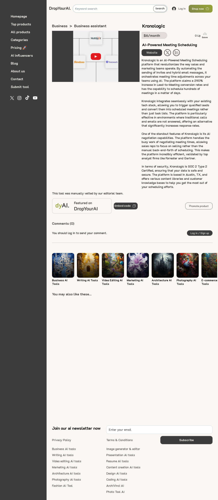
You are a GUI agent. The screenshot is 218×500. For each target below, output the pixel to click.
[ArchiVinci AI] (115, 485)
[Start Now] (176, 52)
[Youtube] (35, 97)
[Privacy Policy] (61, 440)
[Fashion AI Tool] (62, 485)
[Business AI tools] (64, 449)
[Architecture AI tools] (66, 473)
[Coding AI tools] (116, 479)
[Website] (152, 52)
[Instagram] (19, 97)
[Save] (205, 35)
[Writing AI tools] (63, 455)
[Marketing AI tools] (64, 467)
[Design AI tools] (116, 473)
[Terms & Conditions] (119, 440)
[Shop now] (201, 9)
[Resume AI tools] (117, 461)
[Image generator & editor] (123, 449)
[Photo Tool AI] (115, 492)
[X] (11, 97)
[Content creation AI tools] (123, 467)
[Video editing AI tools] (66, 461)
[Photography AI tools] (66, 479)
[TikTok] (27, 97)
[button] (199, 206)
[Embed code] (126, 206)
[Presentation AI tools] (120, 455)
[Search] (160, 8)
